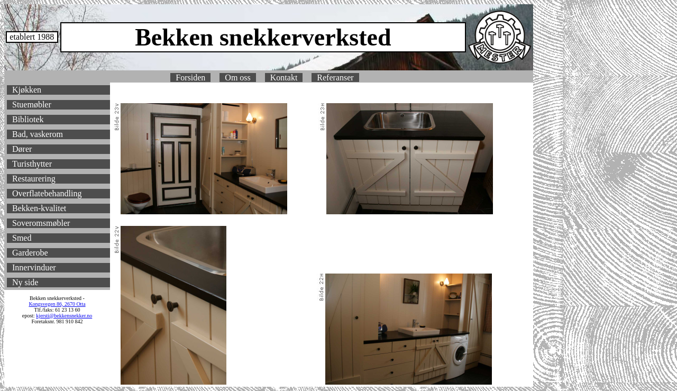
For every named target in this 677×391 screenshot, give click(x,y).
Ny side (25, 282)
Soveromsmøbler (41, 223)
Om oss (237, 77)
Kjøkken (26, 89)
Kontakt (284, 77)
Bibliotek (28, 119)
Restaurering (34, 178)
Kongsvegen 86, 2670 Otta (57, 304)
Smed (21, 237)
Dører (22, 148)
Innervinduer (34, 267)
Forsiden (190, 77)
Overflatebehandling (47, 193)
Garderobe (30, 252)
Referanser (335, 77)
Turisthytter (32, 163)
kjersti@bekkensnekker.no (64, 316)
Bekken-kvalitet (39, 208)
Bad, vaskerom (37, 134)
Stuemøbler (31, 104)
